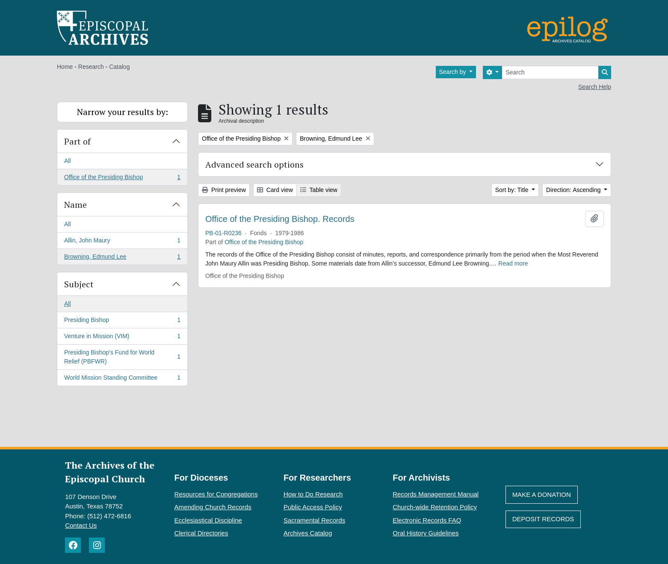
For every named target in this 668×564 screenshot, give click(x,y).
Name (75, 204)
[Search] (550, 72)
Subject (79, 284)
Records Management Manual (436, 494)
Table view (318, 189)
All (67, 160)
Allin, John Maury (122, 242)
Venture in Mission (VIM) (122, 338)
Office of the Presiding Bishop (122, 179)
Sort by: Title (512, 189)
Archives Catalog (308, 533)
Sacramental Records (314, 520)
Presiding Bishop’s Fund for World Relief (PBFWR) (122, 357)
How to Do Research (313, 494)
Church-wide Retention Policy (435, 507)
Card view (275, 189)
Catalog (119, 66)
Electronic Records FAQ (427, 520)
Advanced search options (254, 164)
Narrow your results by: (122, 112)
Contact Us (81, 525)
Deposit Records (543, 519)
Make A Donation (541, 494)
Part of (77, 141)
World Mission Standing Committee (122, 379)
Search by (453, 71)
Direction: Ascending (574, 189)
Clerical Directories (201, 533)
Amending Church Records (212, 507)
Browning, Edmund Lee (122, 258)
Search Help (594, 86)
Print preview (224, 189)
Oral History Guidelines (425, 533)
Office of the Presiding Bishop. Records (280, 219)
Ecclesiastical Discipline (208, 520)
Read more (513, 263)
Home (65, 66)
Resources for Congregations (216, 494)
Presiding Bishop (122, 322)
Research (91, 66)
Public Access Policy (313, 507)
